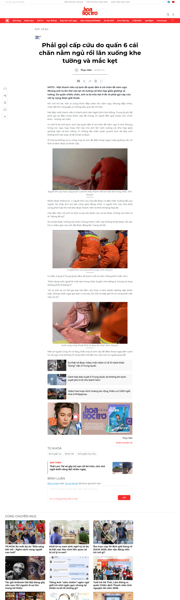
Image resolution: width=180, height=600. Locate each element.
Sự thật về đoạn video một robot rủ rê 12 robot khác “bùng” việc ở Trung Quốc (96, 364)
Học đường (51, 20)
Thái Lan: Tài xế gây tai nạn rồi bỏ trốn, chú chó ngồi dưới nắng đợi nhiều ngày (77, 468)
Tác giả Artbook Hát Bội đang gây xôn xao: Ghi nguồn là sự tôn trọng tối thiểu (25, 585)
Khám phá (29, 20)
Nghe (5, 88)
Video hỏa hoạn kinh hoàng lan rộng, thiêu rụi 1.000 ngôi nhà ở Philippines (99, 393)
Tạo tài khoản (71, 483)
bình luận (101, 81)
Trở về (5, 116)
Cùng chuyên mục (21, 516)
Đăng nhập (53, 483)
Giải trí (40, 20)
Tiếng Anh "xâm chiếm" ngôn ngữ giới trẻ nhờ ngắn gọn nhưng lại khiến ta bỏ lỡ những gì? (69, 585)
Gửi (124, 497)
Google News (37, 37)
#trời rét (69, 453)
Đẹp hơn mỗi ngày (68, 20)
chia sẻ (78, 81)
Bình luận (5, 109)
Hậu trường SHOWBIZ (90, 20)
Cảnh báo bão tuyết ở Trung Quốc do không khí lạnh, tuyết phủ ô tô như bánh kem (97, 378)
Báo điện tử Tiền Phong (90, 11)
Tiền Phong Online (73, 2)
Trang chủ (7, 21)
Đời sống (17, 20)
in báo (95, 81)
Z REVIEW (137, 20)
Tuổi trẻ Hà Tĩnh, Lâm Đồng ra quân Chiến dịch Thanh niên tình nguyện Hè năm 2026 (112, 585)
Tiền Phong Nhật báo (97, 2)
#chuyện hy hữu (87, 453)
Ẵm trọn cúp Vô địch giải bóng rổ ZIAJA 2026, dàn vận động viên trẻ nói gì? (112, 549)
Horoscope (162, 20)
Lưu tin (5, 102)
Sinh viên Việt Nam (120, 2)
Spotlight (149, 20)
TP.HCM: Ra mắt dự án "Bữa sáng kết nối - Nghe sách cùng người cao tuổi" (24, 549)
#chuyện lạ (55, 453)
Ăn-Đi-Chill (109, 20)
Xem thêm (173, 21)
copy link (90, 81)
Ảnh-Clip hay (123, 20)
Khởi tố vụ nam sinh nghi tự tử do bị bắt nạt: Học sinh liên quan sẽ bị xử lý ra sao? (69, 549)
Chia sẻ (5, 95)
